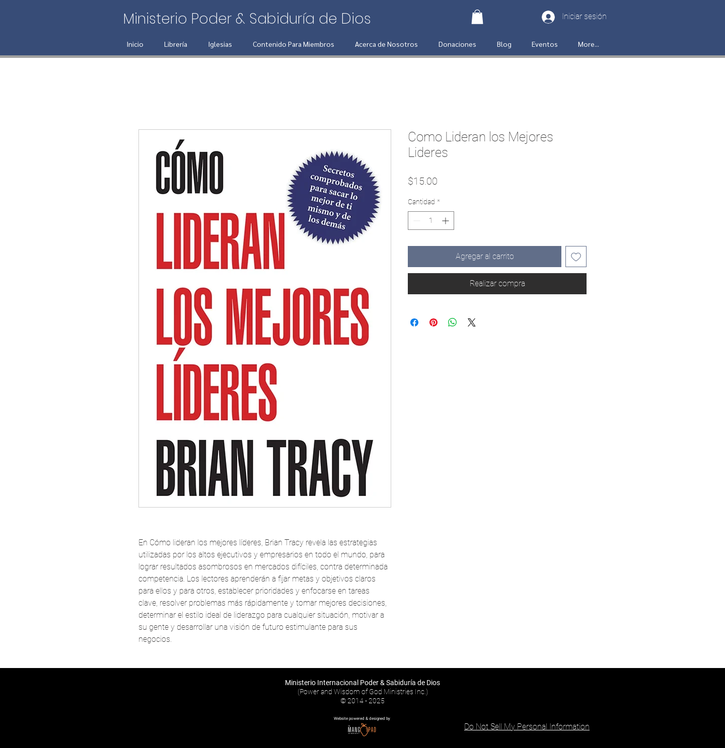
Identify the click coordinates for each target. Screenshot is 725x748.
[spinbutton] (431, 220)
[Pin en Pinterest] (433, 322)
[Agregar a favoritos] (576, 256)
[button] (477, 17)
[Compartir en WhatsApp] (453, 322)
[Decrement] (415, 220)
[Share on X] (472, 322)
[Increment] (446, 220)
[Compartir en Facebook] (414, 322)
